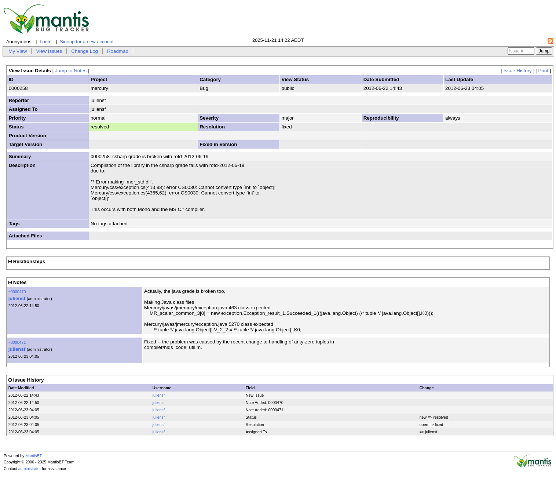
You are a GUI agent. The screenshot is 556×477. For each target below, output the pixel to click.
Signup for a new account (87, 41)
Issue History (518, 70)
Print (543, 70)
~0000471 (17, 342)
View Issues (49, 51)
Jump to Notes (71, 70)
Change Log (84, 51)
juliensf (17, 298)
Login (45, 41)
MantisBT (33, 456)
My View (17, 51)
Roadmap (117, 51)
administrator (29, 468)
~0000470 (17, 292)
